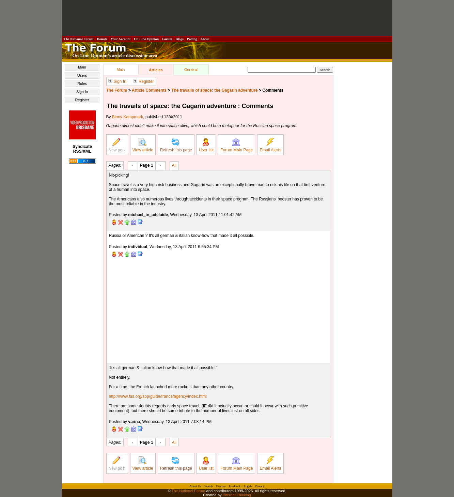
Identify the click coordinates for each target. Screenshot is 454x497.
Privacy (260, 486)
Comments (272, 90)
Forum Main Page (236, 145)
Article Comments (149, 90)
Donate (102, 39)
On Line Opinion (146, 39)
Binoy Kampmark (127, 117)
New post (117, 145)
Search (208, 486)
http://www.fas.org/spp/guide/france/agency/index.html (158, 396)
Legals (248, 486)
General (191, 69)
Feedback (234, 486)
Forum (167, 39)
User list (206, 145)
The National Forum (79, 39)
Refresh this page (176, 145)
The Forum (116, 90)
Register (82, 100)
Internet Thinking (237, 495)
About (205, 39)
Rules (82, 83)
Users (82, 75)
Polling (192, 39)
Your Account (120, 39)
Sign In (82, 92)
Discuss (220, 486)
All (174, 165)
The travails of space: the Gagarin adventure (214, 90)
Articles (155, 70)
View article (142, 145)
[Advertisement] (227, 18)
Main (82, 67)
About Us (195, 486)
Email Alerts (270, 145)
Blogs (179, 39)
